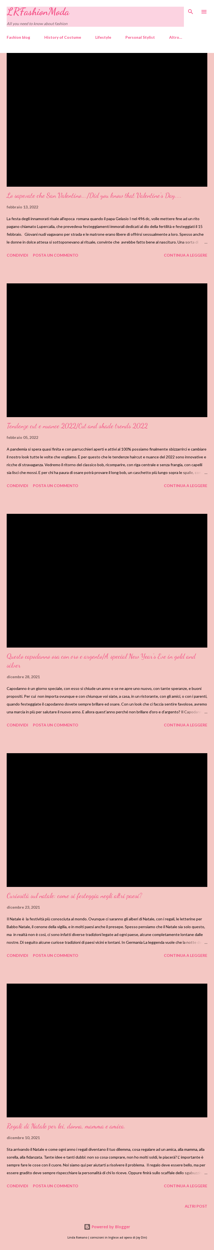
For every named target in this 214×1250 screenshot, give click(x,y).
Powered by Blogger (107, 1226)
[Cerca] (190, 10)
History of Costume (62, 37)
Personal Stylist (140, 37)
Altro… (175, 37)
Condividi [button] (17, 255)
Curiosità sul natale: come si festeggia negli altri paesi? (74, 896)
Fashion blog (18, 37)
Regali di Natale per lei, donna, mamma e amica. (66, 1126)
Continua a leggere (185, 255)
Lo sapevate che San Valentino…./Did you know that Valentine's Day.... (94, 195)
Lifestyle (103, 37)
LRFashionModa (38, 12)
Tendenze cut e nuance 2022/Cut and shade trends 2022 (77, 426)
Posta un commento (55, 255)
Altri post (196, 1206)
